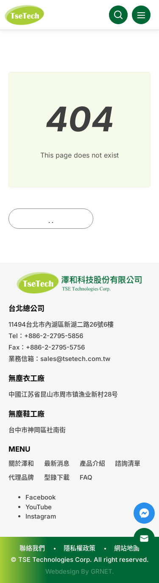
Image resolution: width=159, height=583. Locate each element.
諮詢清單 (127, 463)
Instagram (40, 516)
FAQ (86, 477)
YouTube (38, 507)
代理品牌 (21, 477)
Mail (144, 538)
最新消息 (57, 463)
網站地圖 (126, 548)
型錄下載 (57, 477)
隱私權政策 (79, 548)
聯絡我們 (32, 548)
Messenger (144, 513)
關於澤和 (21, 463)
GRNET (101, 571)
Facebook (40, 497)
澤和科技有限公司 (25, 15)
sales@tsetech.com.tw (75, 359)
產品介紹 (92, 463)
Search (118, 15)
